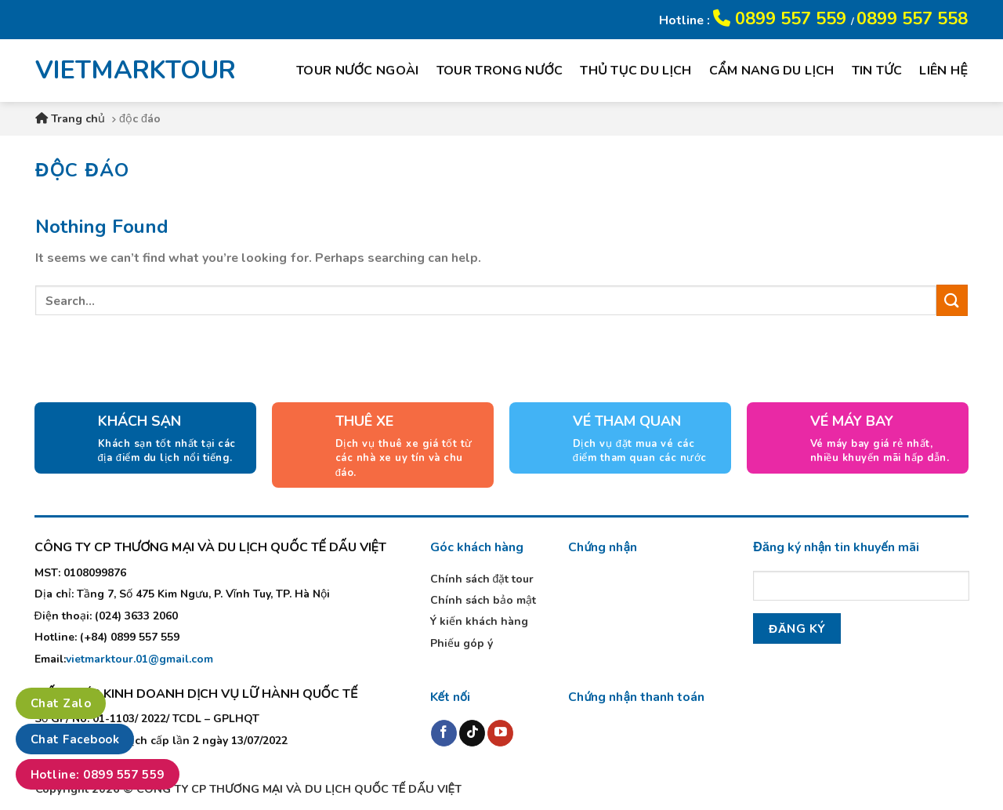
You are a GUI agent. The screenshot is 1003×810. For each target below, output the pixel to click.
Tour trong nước (499, 70)
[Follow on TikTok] (472, 733)
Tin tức (877, 70)
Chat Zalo (61, 703)
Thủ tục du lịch (635, 70)
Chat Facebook (75, 739)
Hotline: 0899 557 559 (98, 775)
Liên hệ (943, 70)
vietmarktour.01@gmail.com (139, 659)
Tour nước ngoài (357, 70)
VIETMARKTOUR (124, 70)
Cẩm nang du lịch (772, 70)
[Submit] (952, 300)
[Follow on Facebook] (444, 733)
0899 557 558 (912, 19)
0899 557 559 (782, 19)
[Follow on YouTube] (500, 733)
